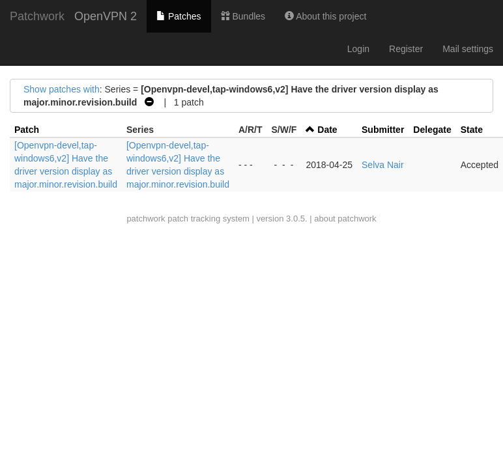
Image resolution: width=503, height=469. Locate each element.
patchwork (145, 218)
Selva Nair (383, 165)
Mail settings (467, 49)
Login (358, 49)
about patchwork (345, 218)
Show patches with (61, 89)
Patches (178, 16)
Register (406, 49)
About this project (325, 16)
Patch (26, 129)
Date (327, 129)
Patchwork (37, 16)
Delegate (432, 129)
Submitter (383, 129)
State (472, 129)
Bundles (243, 16)
